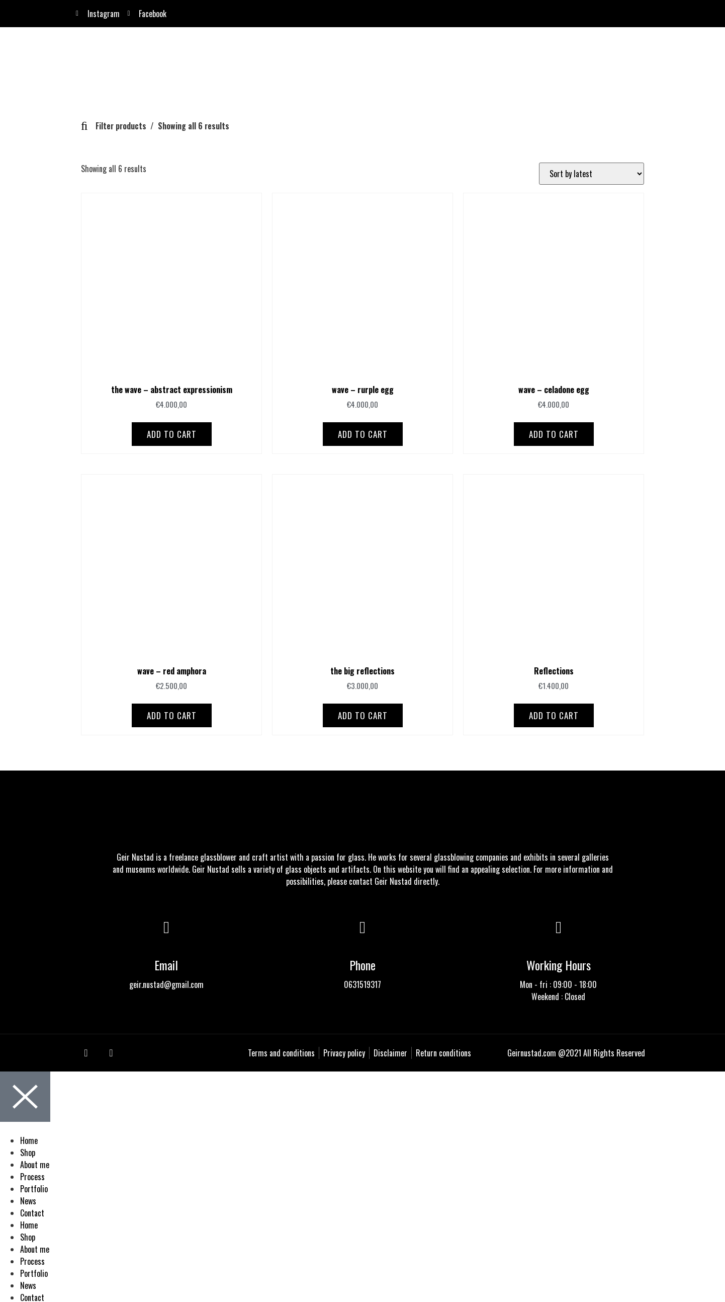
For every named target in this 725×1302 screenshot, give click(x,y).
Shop (27, 1151)
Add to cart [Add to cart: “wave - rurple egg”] (363, 432)
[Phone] (362, 926)
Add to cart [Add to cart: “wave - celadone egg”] (554, 432)
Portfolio (34, 1187)
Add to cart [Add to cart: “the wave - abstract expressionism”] (172, 432)
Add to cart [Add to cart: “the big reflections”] (363, 714)
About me (34, 1163)
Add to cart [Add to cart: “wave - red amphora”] (172, 714)
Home (29, 1139)
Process (32, 1175)
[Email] (166, 926)
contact (361, 880)
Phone (362, 963)
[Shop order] (591, 172)
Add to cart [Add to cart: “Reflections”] (554, 714)
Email (166, 963)
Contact (32, 1211)
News (28, 1199)
